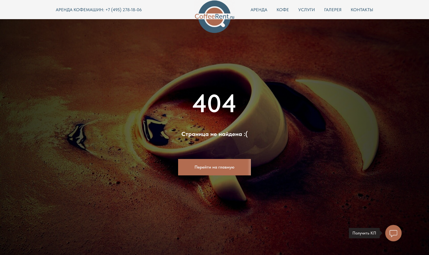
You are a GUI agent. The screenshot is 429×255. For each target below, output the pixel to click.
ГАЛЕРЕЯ (332, 9)
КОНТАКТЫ (362, 9)
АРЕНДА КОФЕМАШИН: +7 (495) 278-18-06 (99, 9)
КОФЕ (283, 9)
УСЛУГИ (306, 9)
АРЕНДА (259, 9)
